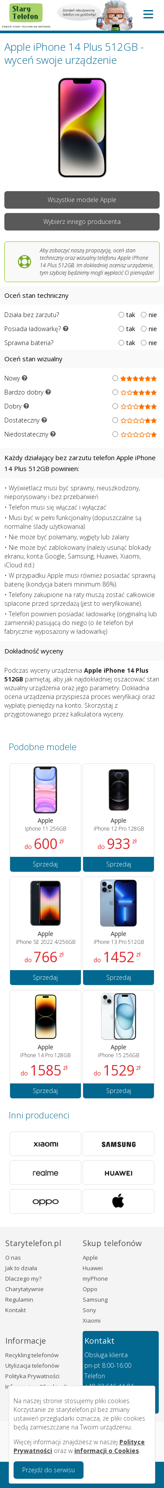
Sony (89, 1310)
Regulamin (19, 1299)
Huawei (93, 1268)
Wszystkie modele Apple (82, 200)
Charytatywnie (24, 1289)
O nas (13, 1257)
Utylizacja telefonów (32, 1365)
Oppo (90, 1289)
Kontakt (15, 1310)
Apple (90, 1257)
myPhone (95, 1278)
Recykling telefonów (32, 1355)
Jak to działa (21, 1268)
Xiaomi (92, 1320)
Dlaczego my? (23, 1278)
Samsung (95, 1299)
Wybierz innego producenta (82, 221)
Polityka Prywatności (32, 1376)
